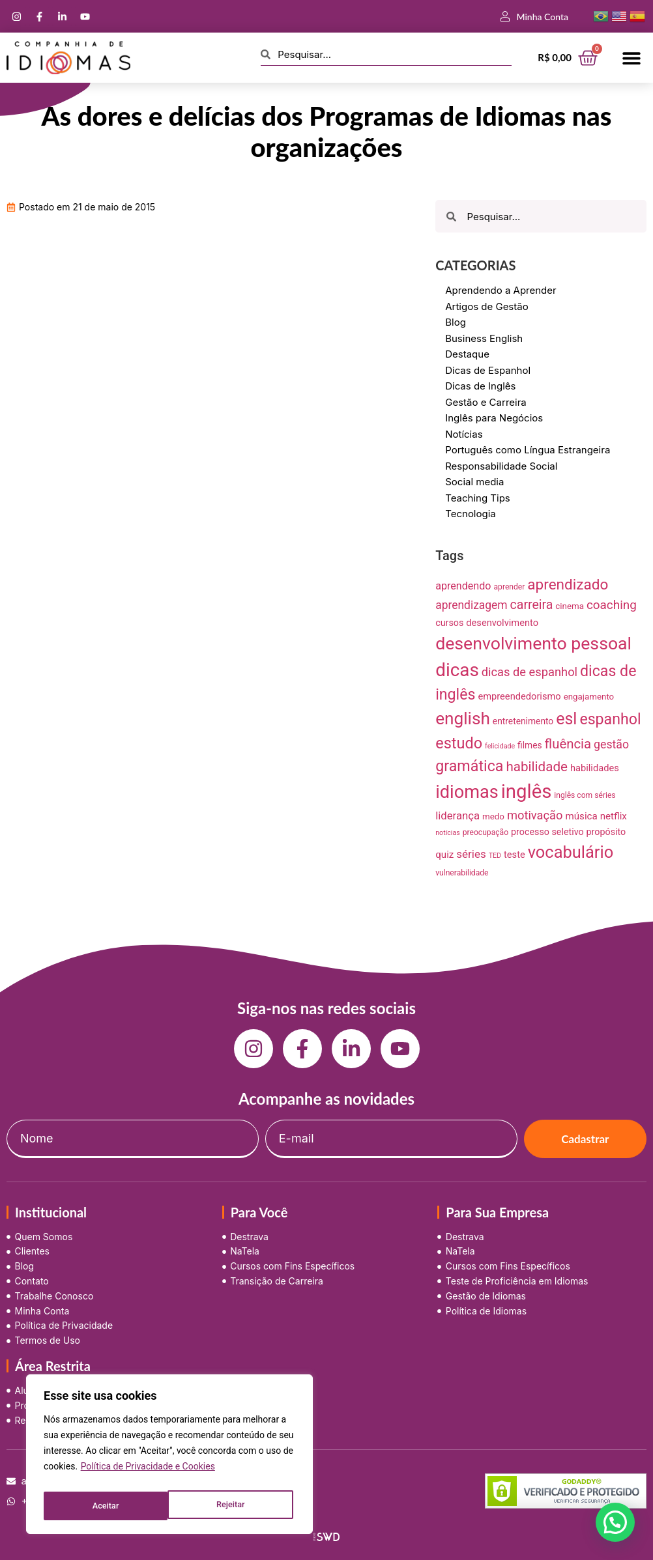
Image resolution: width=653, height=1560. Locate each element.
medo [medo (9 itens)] (493, 816)
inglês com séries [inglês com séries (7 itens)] (584, 795)
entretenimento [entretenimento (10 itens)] (523, 721)
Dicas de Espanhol (487, 370)
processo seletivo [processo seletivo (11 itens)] (547, 832)
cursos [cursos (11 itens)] (449, 622)
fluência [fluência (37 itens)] (568, 744)
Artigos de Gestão (487, 306)
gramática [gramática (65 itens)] (469, 766)
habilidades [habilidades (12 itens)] (594, 768)
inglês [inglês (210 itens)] (526, 791)
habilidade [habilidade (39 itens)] (536, 766)
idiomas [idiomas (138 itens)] (467, 792)
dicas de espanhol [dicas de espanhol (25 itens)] (529, 672)
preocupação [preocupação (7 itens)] (485, 832)
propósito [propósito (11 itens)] (606, 832)
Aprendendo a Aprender (501, 290)
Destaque (467, 354)
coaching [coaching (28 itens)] (612, 604)
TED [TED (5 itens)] (495, 855)
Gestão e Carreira (486, 402)
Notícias (463, 434)
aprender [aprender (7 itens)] (509, 586)
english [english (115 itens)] (462, 718)
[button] (631, 57)
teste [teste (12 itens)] (514, 854)
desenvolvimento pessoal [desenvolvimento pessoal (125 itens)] (533, 643)
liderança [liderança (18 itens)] (457, 815)
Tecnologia (470, 513)
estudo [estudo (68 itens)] (458, 743)
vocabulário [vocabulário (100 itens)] (570, 852)
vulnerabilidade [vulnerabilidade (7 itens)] (461, 872)
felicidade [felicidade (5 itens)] (500, 746)
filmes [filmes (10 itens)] (529, 745)
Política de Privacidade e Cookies (148, 1473)
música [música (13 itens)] (581, 816)
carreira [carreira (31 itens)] (531, 604)
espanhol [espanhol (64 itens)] (610, 719)
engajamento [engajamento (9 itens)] (589, 697)
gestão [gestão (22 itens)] (611, 744)
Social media (474, 481)
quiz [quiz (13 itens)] (444, 854)
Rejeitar (105, 1506)
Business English (484, 338)
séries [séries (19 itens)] (471, 853)
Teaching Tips (477, 498)
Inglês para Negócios (494, 418)
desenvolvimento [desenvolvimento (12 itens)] (502, 623)
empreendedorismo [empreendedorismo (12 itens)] (519, 696)
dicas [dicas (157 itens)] (457, 670)
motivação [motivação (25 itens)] (535, 815)
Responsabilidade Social (501, 466)
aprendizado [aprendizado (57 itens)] (567, 584)
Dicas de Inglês (480, 386)
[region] (169, 1458)
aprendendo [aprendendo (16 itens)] (463, 586)
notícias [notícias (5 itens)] (447, 833)
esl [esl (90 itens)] (566, 718)
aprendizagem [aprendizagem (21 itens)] (471, 605)
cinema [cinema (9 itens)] (569, 606)
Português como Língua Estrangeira (527, 450)
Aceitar (234, 1506)
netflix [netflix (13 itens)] (613, 816)
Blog (455, 322)
